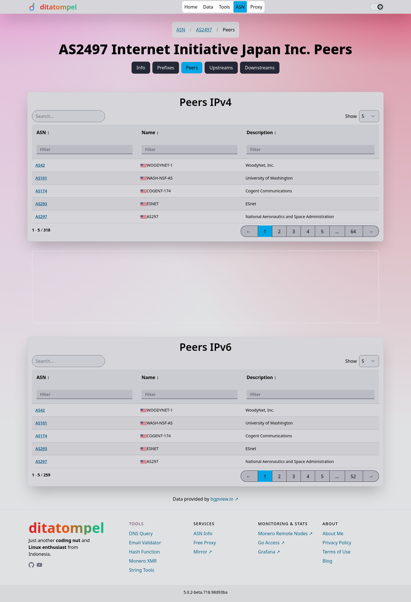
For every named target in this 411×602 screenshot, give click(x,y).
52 (353, 476)
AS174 (41, 191)
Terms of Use (336, 552)
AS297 (41, 216)
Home (191, 7)
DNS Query (141, 533)
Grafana (266, 552)
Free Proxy (205, 542)
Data (208, 7)
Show (351, 116)
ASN (240, 7)
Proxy (256, 7)
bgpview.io (221, 499)
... (337, 231)
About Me (333, 533)
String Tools (141, 570)
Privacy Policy (337, 542)
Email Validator (145, 542)
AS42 (40, 165)
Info (140, 68)
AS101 (41, 178)
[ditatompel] (52, 6)
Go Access (268, 542)
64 (353, 231)
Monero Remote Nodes (283, 533)
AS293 (41, 203)
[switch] (377, 6)
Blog (327, 561)
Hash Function (144, 552)
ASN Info (203, 533)
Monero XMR (143, 561)
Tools (224, 7)
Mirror (200, 552)
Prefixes (165, 68)
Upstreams (221, 68)
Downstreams (260, 68)
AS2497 (204, 30)
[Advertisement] (205, 287)
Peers (192, 68)
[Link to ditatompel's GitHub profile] (31, 565)
